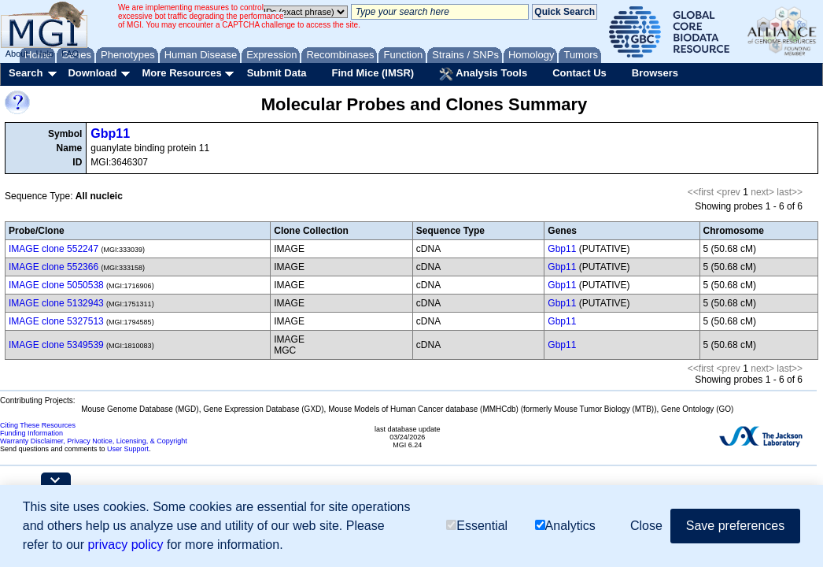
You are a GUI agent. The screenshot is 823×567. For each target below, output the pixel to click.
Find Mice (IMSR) (372, 73)
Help (44, 53)
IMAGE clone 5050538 (56, 285)
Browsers (655, 73)
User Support (128, 449)
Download (92, 73)
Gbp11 (110, 133)
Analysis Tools (483, 74)
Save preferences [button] (735, 525)
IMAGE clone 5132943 (56, 303)
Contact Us (579, 73)
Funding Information (31, 433)
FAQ (70, 53)
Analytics (565, 525)
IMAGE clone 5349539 (56, 344)
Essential (476, 525)
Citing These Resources (38, 425)
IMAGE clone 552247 (53, 248)
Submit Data (277, 73)
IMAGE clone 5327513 (56, 321)
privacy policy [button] (126, 544)
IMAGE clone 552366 (53, 266)
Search (25, 73)
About (17, 53)
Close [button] (646, 525)
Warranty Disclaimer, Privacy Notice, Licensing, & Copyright (93, 441)
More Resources (181, 73)
